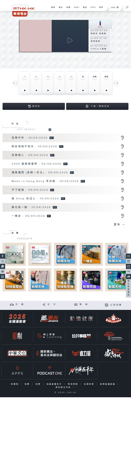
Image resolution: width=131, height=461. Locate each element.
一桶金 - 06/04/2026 (29, 239)
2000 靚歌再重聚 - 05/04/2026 (37, 187)
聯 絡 (84, 328)
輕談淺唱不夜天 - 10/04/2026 (35, 170)
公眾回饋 (116, 328)
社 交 (52, 328)
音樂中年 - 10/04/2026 (30, 161)
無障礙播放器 (108, 408)
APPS (92, 8)
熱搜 (16, 147)
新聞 (67, 8)
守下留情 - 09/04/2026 (31, 213)
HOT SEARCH (26, 153)
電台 (60, 8)
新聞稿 (15, 408)
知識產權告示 (55, 408)
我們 (100, 8)
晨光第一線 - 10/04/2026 (32, 230)
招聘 (28, 408)
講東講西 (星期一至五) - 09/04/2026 (41, 196)
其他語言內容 (64, 411)
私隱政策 (89, 408)
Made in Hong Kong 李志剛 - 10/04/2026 (46, 204)
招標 (39, 408)
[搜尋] (127, 6)
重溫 (84, 8)
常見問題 (73, 408)
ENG (113, 7)
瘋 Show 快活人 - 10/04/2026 (36, 222)
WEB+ (76, 8)
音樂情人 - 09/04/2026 (31, 178)
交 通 (19, 328)
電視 (52, 8)
